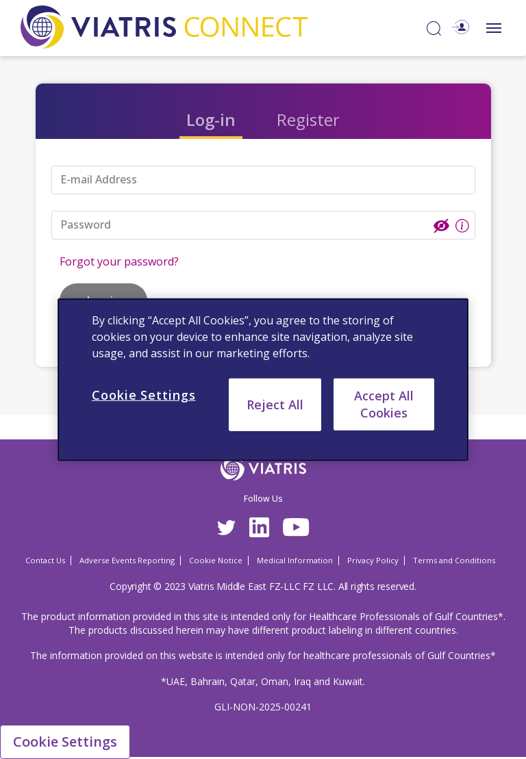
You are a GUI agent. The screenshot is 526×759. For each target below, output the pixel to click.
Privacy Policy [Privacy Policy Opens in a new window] (373, 560)
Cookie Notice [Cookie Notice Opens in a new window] (215, 560)
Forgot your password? (119, 261)
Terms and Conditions (454, 560)
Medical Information (295, 560)
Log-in (211, 119)
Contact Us (45, 560)
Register (308, 119)
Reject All (275, 404)
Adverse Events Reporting (127, 560)
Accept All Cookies (384, 403)
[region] (263, 379)
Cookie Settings (65, 741)
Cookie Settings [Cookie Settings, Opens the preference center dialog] (144, 394)
